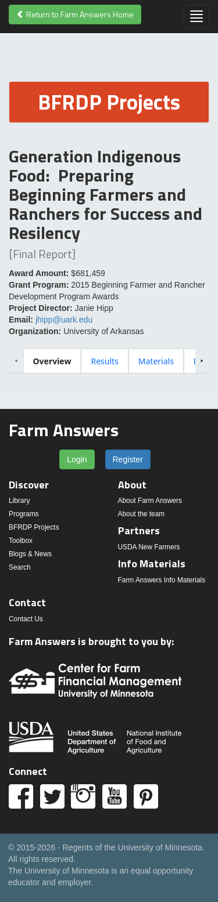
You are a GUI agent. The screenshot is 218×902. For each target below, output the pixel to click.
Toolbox (21, 541)
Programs (24, 514)
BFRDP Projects (34, 527)
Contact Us (26, 619)
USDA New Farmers (149, 547)
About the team (141, 514)
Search (20, 567)
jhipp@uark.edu (63, 319)
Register (128, 459)
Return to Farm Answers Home (75, 14)
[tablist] (109, 361)
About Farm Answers (150, 501)
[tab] (52, 361)
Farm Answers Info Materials (162, 580)
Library (19, 501)
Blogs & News (30, 554)
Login (77, 459)
